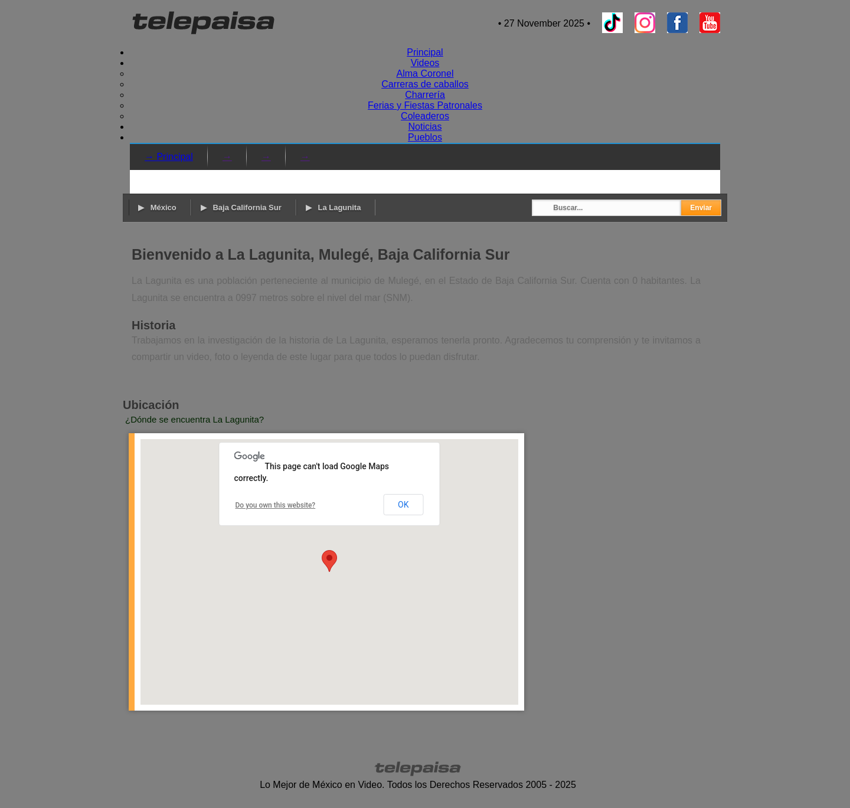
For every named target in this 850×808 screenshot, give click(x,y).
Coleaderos (425, 116)
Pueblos (425, 137)
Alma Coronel (425, 73)
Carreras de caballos (425, 84)
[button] (329, 561)
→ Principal (169, 157)
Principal (425, 52)
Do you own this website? (276, 505)
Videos (425, 63)
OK (403, 504)
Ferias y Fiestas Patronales (425, 105)
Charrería (425, 95)
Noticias (425, 127)
